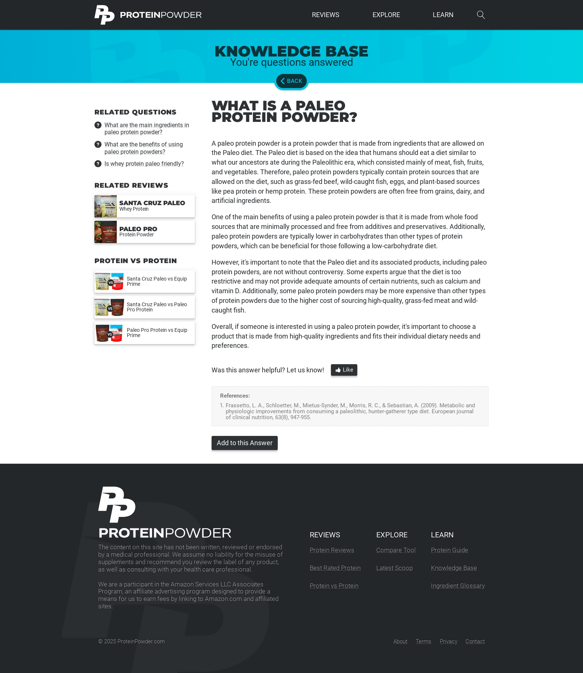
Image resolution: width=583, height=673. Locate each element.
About (400, 641)
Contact (475, 641)
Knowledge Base (454, 568)
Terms (423, 641)
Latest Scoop (394, 568)
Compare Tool (396, 550)
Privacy (448, 641)
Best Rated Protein (335, 568)
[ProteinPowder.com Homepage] (148, 15)
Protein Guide (449, 550)
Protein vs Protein (334, 585)
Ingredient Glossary (458, 585)
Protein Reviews (332, 550)
